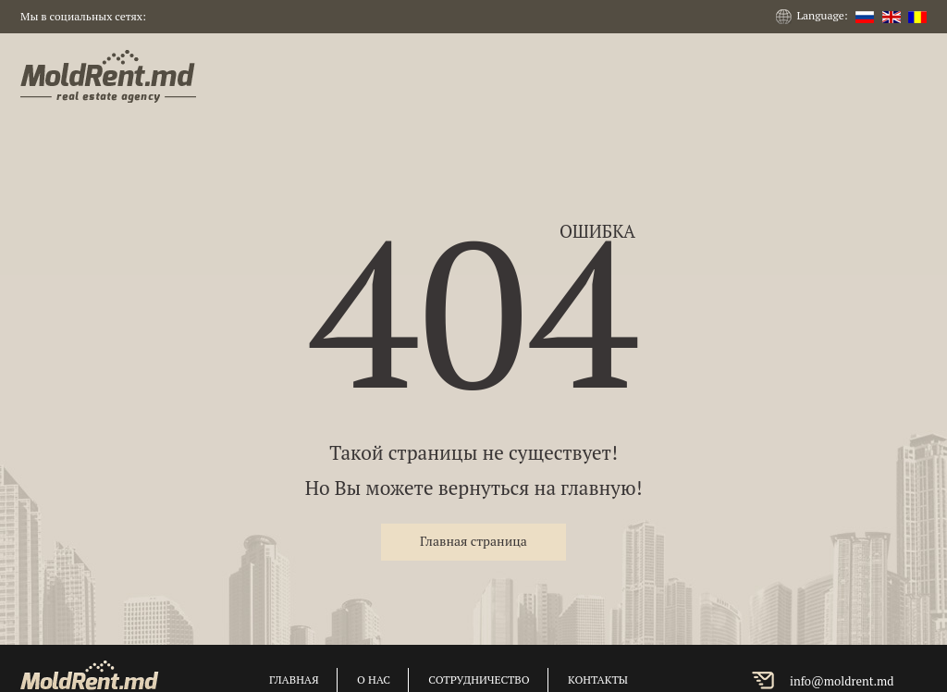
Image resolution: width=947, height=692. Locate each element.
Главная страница (473, 541)
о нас (373, 679)
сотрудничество (478, 679)
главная (294, 679)
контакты (598, 679)
